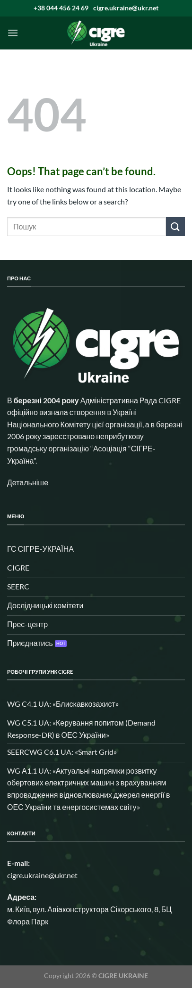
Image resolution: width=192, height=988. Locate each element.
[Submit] (175, 226)
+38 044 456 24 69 (61, 8)
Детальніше (27, 482)
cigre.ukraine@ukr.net (125, 8)
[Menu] (12, 32)
